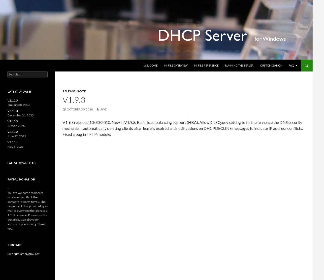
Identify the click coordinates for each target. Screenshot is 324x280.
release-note (74, 91)
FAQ (291, 65)
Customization (271, 65)
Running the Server (239, 65)
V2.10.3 (12, 121)
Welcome (151, 65)
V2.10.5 (12, 100)
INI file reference (206, 65)
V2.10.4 (12, 111)
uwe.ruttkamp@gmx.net (23, 254)
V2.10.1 (12, 142)
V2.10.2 (12, 132)
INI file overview (176, 65)
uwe (103, 109)
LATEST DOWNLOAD (21, 163)
